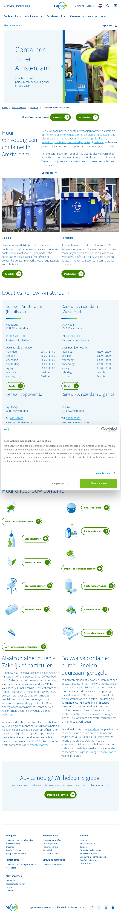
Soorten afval (54, 16)
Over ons (79, 5)
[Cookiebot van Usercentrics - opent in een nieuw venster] (103, 429)
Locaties (10, 887)
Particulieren (23, 5)
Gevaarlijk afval (50, 843)
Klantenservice (12, 25)
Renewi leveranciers (89, 853)
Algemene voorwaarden (40, 907)
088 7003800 (17, 336)
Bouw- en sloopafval (52, 840)
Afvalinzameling (13, 843)
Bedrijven (9, 5)
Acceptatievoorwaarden (17, 853)
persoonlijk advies (38, 745)
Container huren (12, 16)
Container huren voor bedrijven (20, 840)
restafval (99, 142)
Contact (9, 890)
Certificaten (85, 863)
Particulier (84, 117)
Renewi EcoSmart (14, 850)
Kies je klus (11, 867)
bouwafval (84, 138)
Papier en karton (50, 846)
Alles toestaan (99, 483)
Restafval (47, 850)
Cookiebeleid (59, 907)
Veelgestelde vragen (15, 883)
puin (103, 138)
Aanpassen (60, 483)
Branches (10, 846)
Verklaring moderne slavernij (93, 856)
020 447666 (16, 418)
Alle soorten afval (51, 853)
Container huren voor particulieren (21, 864)
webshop (7, 714)
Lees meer (47, 172)
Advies (104, 16)
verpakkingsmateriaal (54, 142)
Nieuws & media (87, 843)
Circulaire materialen (81, 16)
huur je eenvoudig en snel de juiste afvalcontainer (82, 134)
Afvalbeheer (32, 16)
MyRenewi (107, 25)
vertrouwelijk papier (78, 142)
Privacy (82, 907)
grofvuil (95, 138)
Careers (90, 5)
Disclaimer (72, 907)
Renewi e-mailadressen (90, 850)
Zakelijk (57, 117)
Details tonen (103, 473)
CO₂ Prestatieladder (89, 860)
